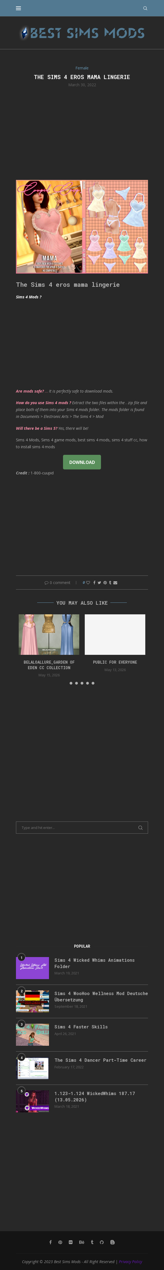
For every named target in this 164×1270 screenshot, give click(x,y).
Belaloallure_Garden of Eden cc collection (49, 665)
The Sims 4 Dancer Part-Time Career (100, 1060)
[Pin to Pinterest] (105, 582)
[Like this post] (88, 582)
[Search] (145, 8)
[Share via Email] (115, 582)
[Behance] (81, 1242)
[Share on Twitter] (99, 582)
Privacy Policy (130, 1261)
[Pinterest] (60, 1242)
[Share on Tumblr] (110, 582)
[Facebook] (50, 1242)
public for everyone (115, 662)
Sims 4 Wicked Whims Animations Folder (94, 963)
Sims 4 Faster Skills (81, 1026)
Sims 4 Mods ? (28, 296)
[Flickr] (71, 1242)
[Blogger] (112, 1242)
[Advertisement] (82, 133)
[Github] (102, 1242)
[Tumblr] (92, 1242)
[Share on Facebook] (94, 582)
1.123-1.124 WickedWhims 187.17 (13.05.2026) (94, 1096)
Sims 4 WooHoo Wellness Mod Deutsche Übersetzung (101, 996)
